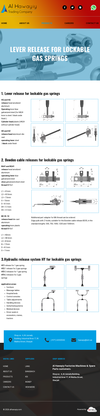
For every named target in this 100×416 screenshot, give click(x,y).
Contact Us (92, 23)
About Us (24, 23)
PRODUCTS (47, 23)
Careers (69, 23)
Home (4, 23)
